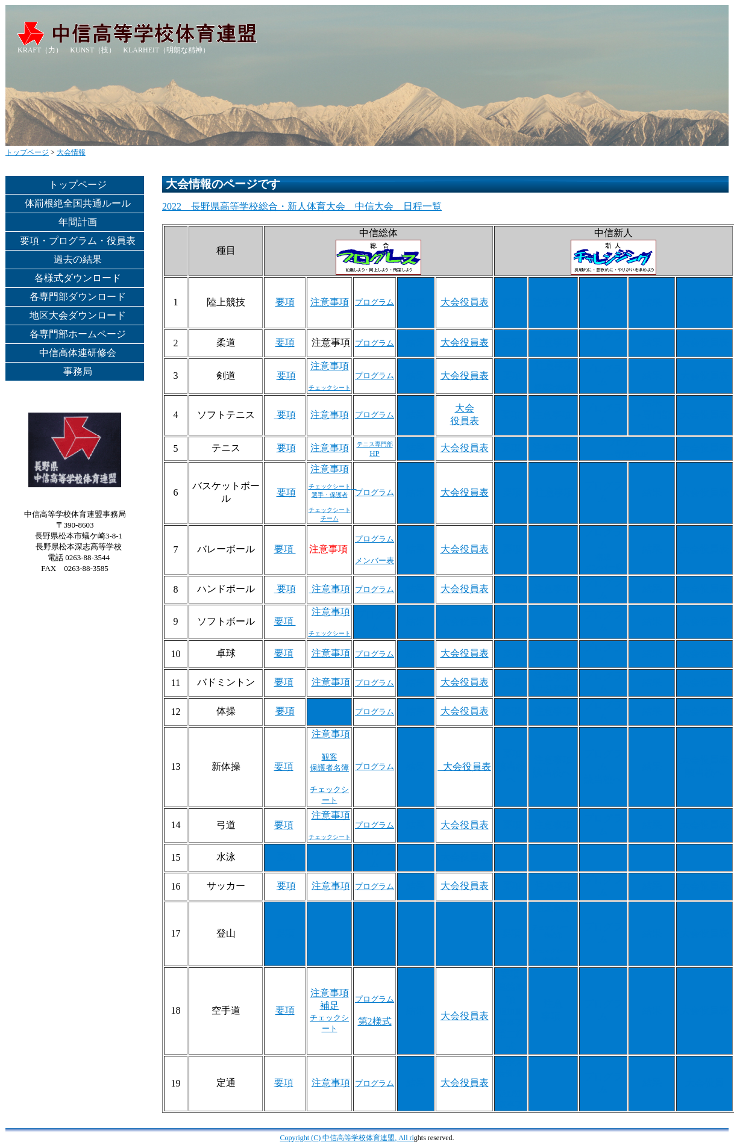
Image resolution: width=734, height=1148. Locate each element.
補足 (329, 1005)
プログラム (374, 302)
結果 (415, 302)
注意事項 (329, 302)
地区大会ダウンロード (78, 315)
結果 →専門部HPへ (652, 414)
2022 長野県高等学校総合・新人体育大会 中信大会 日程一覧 (302, 206)
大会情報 (71, 152)
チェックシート (330, 510)
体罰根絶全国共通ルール (78, 203)
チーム (330, 518)
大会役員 (704, 1083)
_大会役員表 (464, 766)
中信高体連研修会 (77, 353)
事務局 (77, 371)
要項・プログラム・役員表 (78, 241)
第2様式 (375, 1021)
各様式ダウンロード (77, 278)
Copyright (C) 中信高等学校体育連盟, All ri (347, 1138)
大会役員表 (465, 302)
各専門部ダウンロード (78, 297)
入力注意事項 (553, 688)
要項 (285, 302)
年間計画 (77, 222)
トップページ (27, 152)
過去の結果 (78, 259)
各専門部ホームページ (78, 334)
